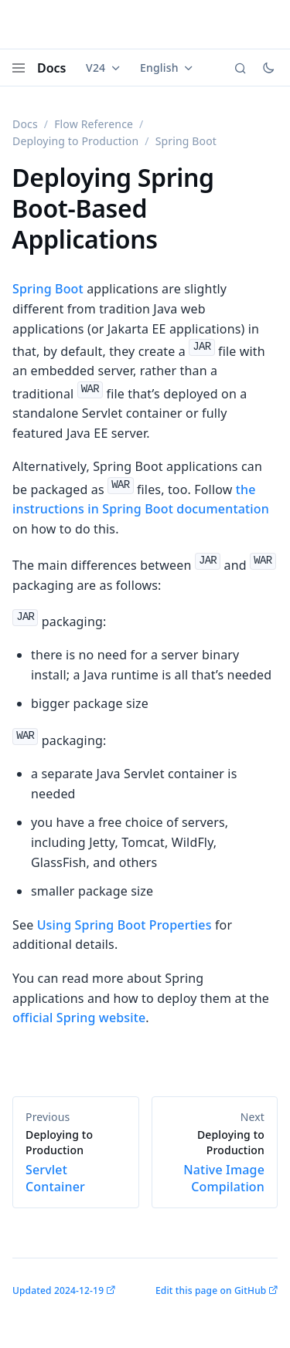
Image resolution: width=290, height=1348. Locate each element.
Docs (52, 67)
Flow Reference (93, 124)
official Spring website (78, 1017)
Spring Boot (48, 288)
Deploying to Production (75, 141)
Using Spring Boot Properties (124, 924)
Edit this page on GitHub (210, 1290)
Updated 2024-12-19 (58, 1290)
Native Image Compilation (215, 1161)
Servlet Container (76, 1161)
